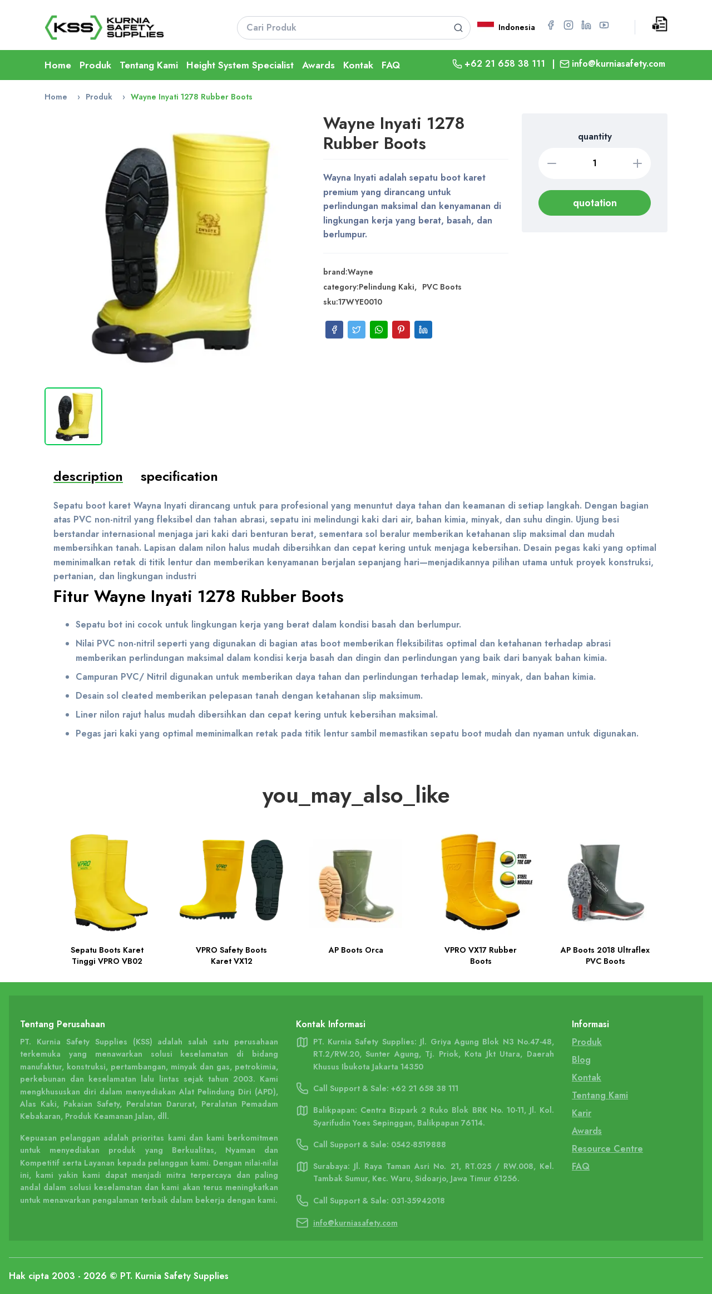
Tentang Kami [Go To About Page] (149, 65)
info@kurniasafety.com (618, 63)
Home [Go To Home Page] (57, 65)
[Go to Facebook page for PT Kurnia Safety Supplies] (551, 25)
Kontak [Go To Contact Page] (586, 1077)
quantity (595, 136)
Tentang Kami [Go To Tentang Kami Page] (600, 1095)
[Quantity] (594, 163)
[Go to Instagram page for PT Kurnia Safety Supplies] (568, 25)
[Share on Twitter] (356, 330)
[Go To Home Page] (126, 27)
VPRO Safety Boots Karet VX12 (231, 955)
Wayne (360, 271)
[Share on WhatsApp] (379, 330)
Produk (99, 96)
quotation (595, 203)
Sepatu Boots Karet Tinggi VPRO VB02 (107, 955)
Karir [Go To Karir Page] (581, 1113)
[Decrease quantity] (551, 163)
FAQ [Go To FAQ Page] (391, 65)
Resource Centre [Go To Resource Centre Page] (607, 1148)
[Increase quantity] (637, 163)
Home (55, 96)
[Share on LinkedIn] (423, 330)
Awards (318, 65)
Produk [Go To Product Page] (95, 65)
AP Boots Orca (356, 949)
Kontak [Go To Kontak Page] (358, 65)
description (88, 476)
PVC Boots (442, 286)
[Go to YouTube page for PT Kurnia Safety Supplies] (604, 25)
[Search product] (458, 28)
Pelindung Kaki (386, 286)
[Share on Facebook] (334, 330)
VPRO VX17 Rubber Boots (480, 955)
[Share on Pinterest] (401, 330)
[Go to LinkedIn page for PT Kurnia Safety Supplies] (586, 25)
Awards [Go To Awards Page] (587, 1130)
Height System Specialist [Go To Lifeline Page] (240, 65)
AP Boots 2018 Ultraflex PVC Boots (605, 955)
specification (179, 476)
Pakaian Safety (91, 1103)
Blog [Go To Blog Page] (581, 1059)
